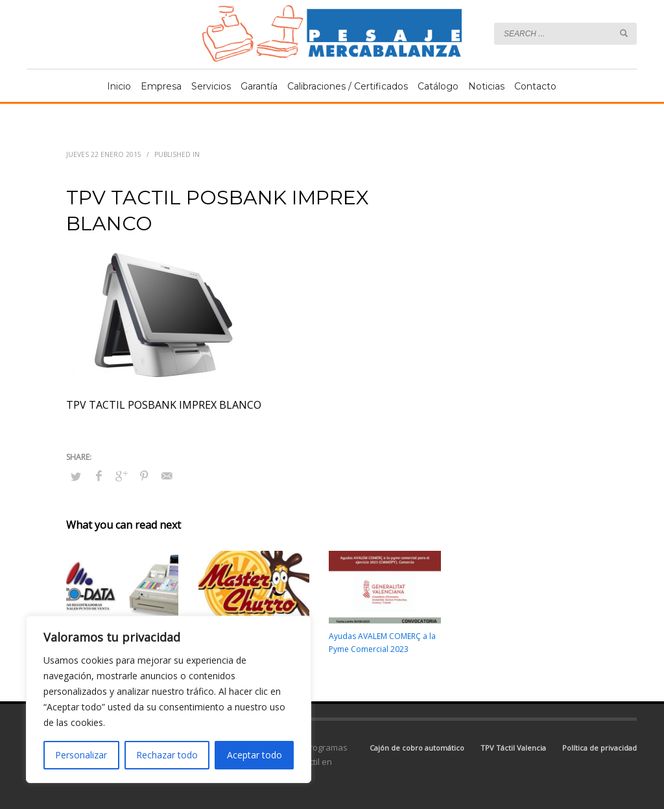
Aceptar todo (254, 755)
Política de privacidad (599, 748)
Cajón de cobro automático (417, 748)
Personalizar (81, 755)
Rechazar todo (167, 755)
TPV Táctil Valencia (513, 748)
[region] (168, 699)
